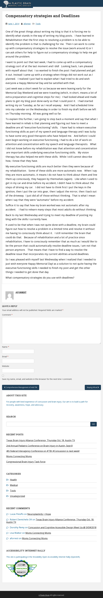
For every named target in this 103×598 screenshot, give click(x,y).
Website (5, 366)
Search (11, 416)
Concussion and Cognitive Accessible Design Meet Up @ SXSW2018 (62, 527)
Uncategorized (17, 496)
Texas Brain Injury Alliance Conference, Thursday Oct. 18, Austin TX (40, 440)
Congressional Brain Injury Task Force (25, 461)
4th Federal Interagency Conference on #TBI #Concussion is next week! (42, 451)
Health (13, 479)
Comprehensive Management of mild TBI (20, 387)
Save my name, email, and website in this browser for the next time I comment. (37, 379)
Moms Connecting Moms (19, 456)
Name (5, 347)
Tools (38, 23)
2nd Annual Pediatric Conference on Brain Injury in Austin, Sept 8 (39, 445)
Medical (14, 485)
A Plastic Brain (44, 595)
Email (5, 356)
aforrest (27, 23)
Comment (7, 314)
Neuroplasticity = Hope (39, 514)
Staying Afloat (93, 387)
